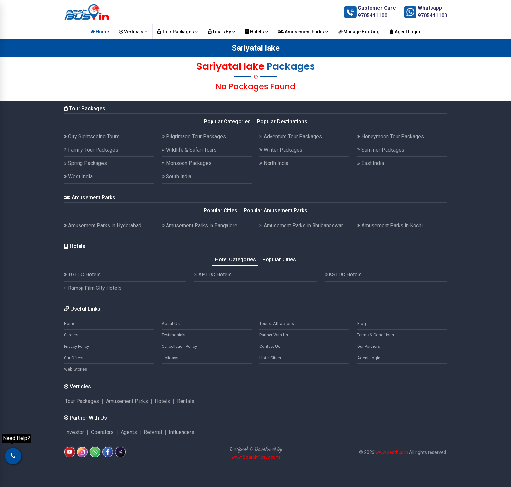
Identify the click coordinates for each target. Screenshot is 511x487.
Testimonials (173, 334)
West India (78, 176)
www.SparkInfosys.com (255, 457)
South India (176, 176)
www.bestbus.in (391, 452)
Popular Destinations (282, 121)
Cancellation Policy (179, 346)
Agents (129, 432)
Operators (102, 432)
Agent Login (405, 31)
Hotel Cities (270, 357)
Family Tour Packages (91, 150)
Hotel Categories (235, 260)
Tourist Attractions (276, 323)
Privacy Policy (76, 346)
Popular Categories (227, 121)
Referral (153, 432)
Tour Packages (177, 31)
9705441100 (372, 15)
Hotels (256, 31)
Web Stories (75, 369)
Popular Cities (220, 210)
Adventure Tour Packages (290, 136)
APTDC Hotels (213, 275)
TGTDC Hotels (82, 275)
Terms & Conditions (375, 334)
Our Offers (73, 357)
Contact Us (269, 346)
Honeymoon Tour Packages (390, 136)
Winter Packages (280, 150)
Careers (71, 334)
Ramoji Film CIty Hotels (93, 288)
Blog (361, 323)
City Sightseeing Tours (92, 136)
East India (370, 163)
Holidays (170, 357)
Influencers (181, 432)
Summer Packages (380, 150)
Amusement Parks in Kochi (390, 225)
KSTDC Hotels (343, 275)
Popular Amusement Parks (275, 210)
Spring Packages (85, 163)
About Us (171, 323)
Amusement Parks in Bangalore (199, 225)
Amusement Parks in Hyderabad (102, 225)
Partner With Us (273, 334)
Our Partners (368, 346)
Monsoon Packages (187, 163)
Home (100, 31)
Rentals (185, 401)
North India (273, 163)
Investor (74, 432)
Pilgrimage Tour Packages (194, 136)
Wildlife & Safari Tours (189, 150)
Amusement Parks (303, 31)
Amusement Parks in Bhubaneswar (301, 225)
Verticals (133, 31)
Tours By (221, 31)
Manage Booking (359, 31)
